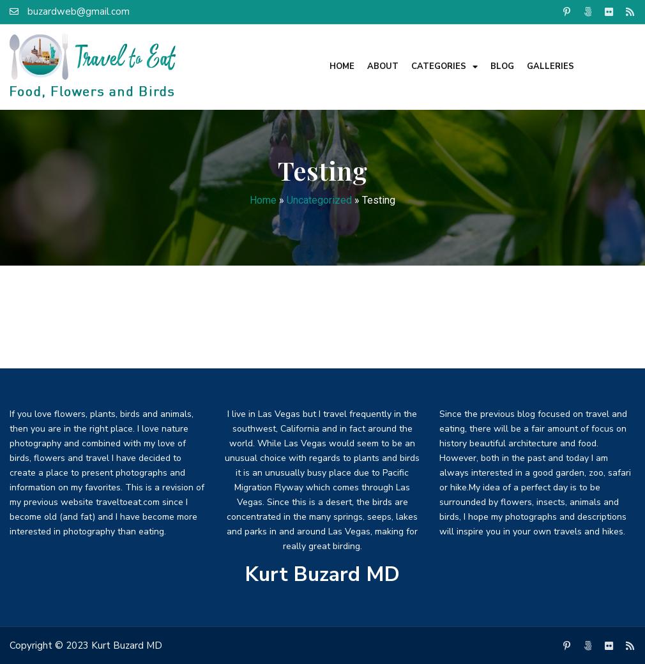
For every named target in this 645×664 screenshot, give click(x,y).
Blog (502, 66)
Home (342, 66)
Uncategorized (319, 200)
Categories (444, 66)
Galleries (550, 66)
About (382, 66)
